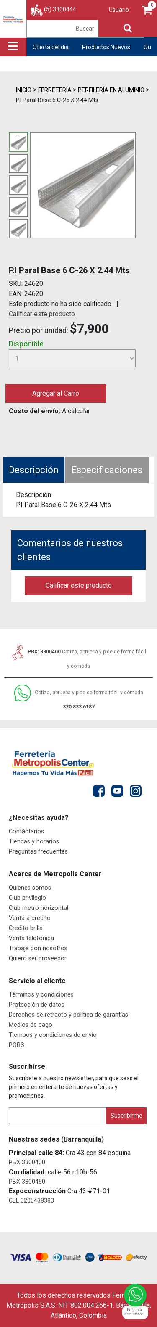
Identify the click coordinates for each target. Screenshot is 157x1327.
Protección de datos (36, 1004)
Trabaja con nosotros (38, 948)
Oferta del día (51, 47)
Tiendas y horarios (34, 841)
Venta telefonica (31, 938)
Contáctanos (26, 831)
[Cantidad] (72, 358)
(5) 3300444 (60, 9)
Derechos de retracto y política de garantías (68, 1014)
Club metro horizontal (38, 908)
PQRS (16, 1045)
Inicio (23, 90)
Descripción (34, 470)
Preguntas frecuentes (38, 851)
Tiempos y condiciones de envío (53, 1035)
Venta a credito (30, 918)
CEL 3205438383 (31, 1200)
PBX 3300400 (27, 1162)
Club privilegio (27, 897)
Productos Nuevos (106, 47)
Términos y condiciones (41, 994)
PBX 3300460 (27, 1181)
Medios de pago (30, 1024)
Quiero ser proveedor (38, 958)
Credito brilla (26, 928)
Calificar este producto (42, 314)
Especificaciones (106, 470)
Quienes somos (30, 887)
